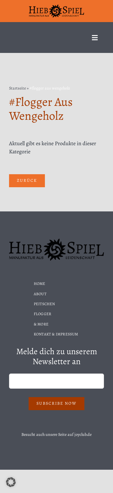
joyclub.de (83, 434)
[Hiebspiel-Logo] (56, 6)
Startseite (17, 88)
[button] (11, 482)
